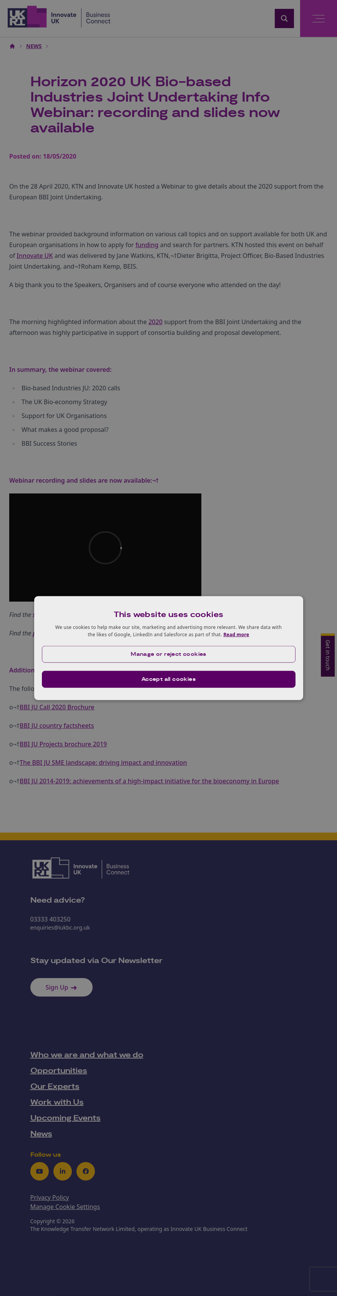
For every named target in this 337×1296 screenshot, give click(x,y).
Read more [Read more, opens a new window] (236, 634)
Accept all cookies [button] (168, 679)
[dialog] (168, 648)
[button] (168, 654)
